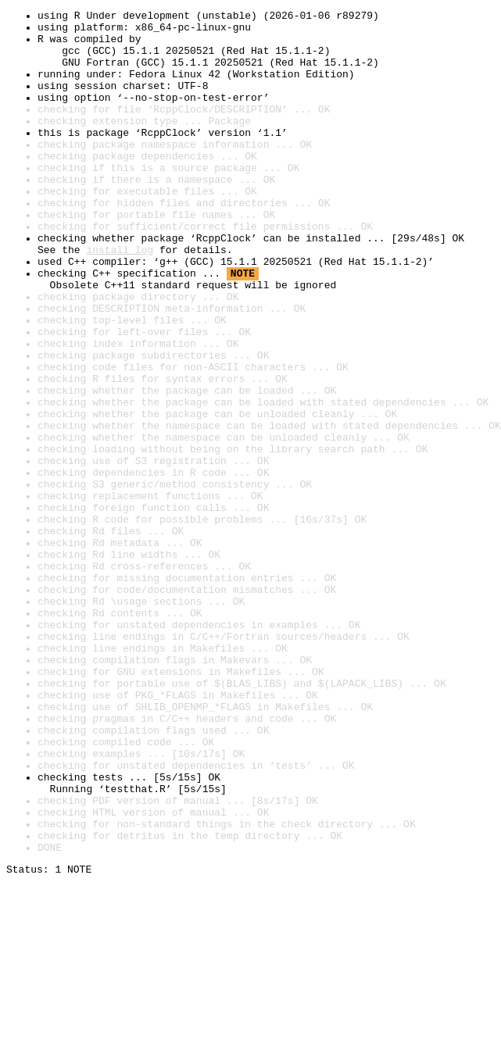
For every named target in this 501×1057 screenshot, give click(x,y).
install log (119, 298)
